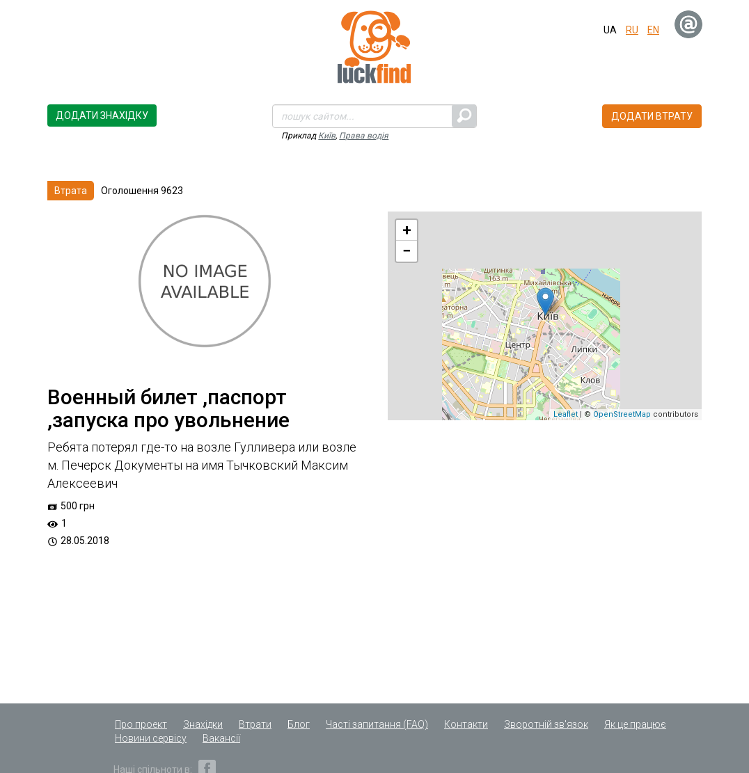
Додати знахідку (102, 115)
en (653, 29)
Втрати (255, 724)
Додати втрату (652, 116)
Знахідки (203, 724)
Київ (327, 136)
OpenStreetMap (622, 414)
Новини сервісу (151, 738)
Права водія (363, 136)
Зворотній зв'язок (546, 724)
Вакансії (221, 738)
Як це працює (635, 724)
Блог (298, 724)
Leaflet (565, 414)
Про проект (141, 724)
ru (632, 29)
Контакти (466, 724)
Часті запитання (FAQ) (377, 724)
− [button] (406, 251)
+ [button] (406, 230)
